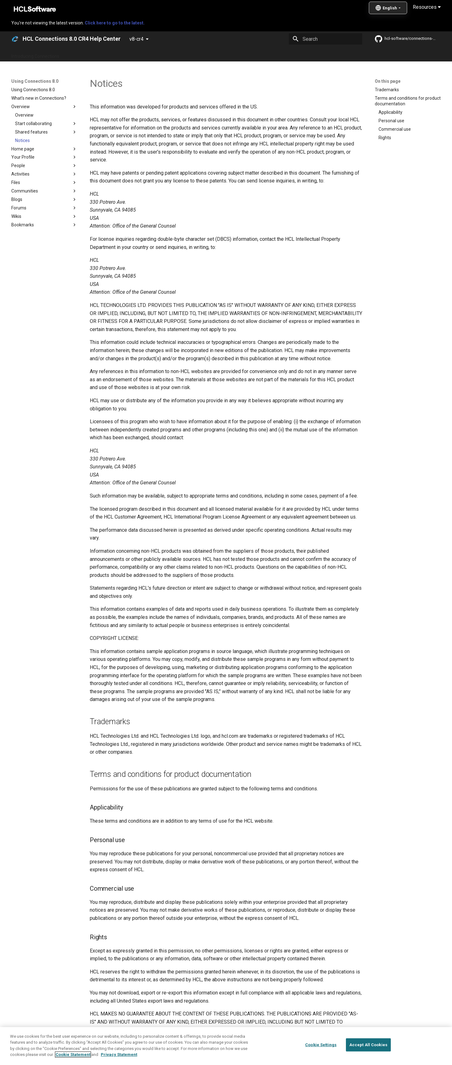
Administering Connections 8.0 (159, 54)
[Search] (325, 39)
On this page (388, 81)
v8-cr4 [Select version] (136, 39)
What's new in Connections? (94, 54)
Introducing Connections (35, 54)
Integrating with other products (279, 54)
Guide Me (326, 54)
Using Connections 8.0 (219, 54)
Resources (427, 7)
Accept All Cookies (368, 1058)
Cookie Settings (320, 1058)
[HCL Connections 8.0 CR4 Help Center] (15, 39)
